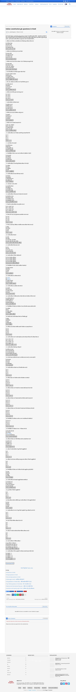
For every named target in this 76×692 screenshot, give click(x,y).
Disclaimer (23, 1)
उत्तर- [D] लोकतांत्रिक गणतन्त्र (11, 201)
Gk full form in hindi (10, 572)
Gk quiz (16, 666)
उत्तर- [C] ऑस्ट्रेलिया (9, 171)
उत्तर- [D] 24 (8, 518)
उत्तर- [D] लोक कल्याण (10, 161)
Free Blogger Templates (47, 690)
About (24, 687)
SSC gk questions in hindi (12, 574)
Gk (15, 591)
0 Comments (45, 618)
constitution (12, 591)
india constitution (20, 591)
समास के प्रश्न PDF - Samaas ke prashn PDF (62, 663)
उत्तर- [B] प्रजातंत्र (9, 365)
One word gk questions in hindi (13, 577)
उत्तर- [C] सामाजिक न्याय (10, 191)
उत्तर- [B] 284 (8, 334)
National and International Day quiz (14, 586)
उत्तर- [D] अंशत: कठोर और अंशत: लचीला (13, 242)
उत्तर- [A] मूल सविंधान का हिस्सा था (12, 548)
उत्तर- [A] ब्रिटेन (9, 324)
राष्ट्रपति (8, 278)
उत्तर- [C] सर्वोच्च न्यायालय (11, 283)
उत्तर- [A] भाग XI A (9, 426)
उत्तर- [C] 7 (8, 528)
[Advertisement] (38, 15)
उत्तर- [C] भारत (9, 232)
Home (14, 4)
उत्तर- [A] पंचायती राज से (10, 487)
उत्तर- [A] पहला (9, 507)
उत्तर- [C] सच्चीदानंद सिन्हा (11, 130)
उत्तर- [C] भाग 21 (9, 405)
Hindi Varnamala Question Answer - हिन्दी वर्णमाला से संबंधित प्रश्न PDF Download (62, 675)
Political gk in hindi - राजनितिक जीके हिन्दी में (15, 579)
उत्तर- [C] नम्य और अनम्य (10, 253)
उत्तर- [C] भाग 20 (9, 385)
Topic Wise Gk (20, 4)
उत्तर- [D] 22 (8, 375)
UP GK (50, 4)
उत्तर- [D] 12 (8, 457)
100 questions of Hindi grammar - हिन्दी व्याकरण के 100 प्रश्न (62, 659)
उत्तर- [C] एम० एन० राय (10, 48)
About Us (8, 1)
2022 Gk (16, 658)
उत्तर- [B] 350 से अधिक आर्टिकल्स (12, 263)
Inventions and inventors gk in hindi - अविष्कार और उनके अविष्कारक (20, 588)
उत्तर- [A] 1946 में (9, 99)
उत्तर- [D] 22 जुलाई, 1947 (11, 344)
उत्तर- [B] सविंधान (9, 273)
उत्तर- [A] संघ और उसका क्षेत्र (11, 436)
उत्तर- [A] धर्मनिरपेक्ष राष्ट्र (10, 150)
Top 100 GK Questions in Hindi (60, 668)
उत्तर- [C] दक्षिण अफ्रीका (10, 314)
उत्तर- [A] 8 (8, 467)
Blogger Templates (32, 690)
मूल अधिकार (9, 433)
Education (16, 662)
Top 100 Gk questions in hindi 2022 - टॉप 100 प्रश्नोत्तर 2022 (18, 584)
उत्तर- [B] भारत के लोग (10, 293)
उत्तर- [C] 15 (8, 140)
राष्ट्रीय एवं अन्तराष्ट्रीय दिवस (28, 586)
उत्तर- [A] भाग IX (9, 395)
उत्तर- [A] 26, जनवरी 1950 (11, 212)
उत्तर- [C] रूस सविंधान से (10, 303)
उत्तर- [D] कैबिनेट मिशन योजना (11, 79)
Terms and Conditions (29, 1)
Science (36, 4)
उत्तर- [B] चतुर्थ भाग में (10, 446)
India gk (10, 26)
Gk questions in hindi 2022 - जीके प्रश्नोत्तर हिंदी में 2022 (19, 581)
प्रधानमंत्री (8, 279)
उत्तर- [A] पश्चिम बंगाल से (10, 89)
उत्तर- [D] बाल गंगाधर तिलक (11, 69)
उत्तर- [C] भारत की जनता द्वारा (11, 355)
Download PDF (10, 563)
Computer (55, 4)
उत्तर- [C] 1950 (9, 222)
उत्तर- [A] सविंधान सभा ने (10, 110)
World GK (31, 4)
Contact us (12, 1)
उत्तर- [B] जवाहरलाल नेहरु (11, 59)
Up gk (16, 670)
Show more (45, 606)
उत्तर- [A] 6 (8, 538)
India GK (25, 4)
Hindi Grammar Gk (44, 4)
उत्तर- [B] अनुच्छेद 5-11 (10, 559)
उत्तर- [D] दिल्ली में (9, 120)
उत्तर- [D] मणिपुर (9, 477)
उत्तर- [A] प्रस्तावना (9, 181)
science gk (16, 672)
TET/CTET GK (60, 4)
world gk (16, 674)
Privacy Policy (18, 1)
